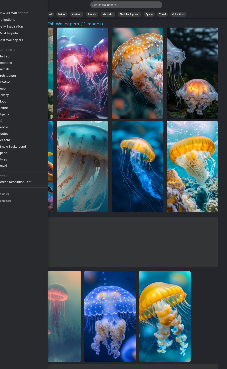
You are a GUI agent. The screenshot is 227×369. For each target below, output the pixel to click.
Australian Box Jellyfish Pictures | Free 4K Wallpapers (21, 6)
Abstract (76, 14)
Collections (178, 14)
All (50, 14)
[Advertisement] (110, 242)
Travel (162, 14)
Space (149, 14)
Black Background (129, 14)
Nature (61, 14)
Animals (92, 14)
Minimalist (108, 14)
